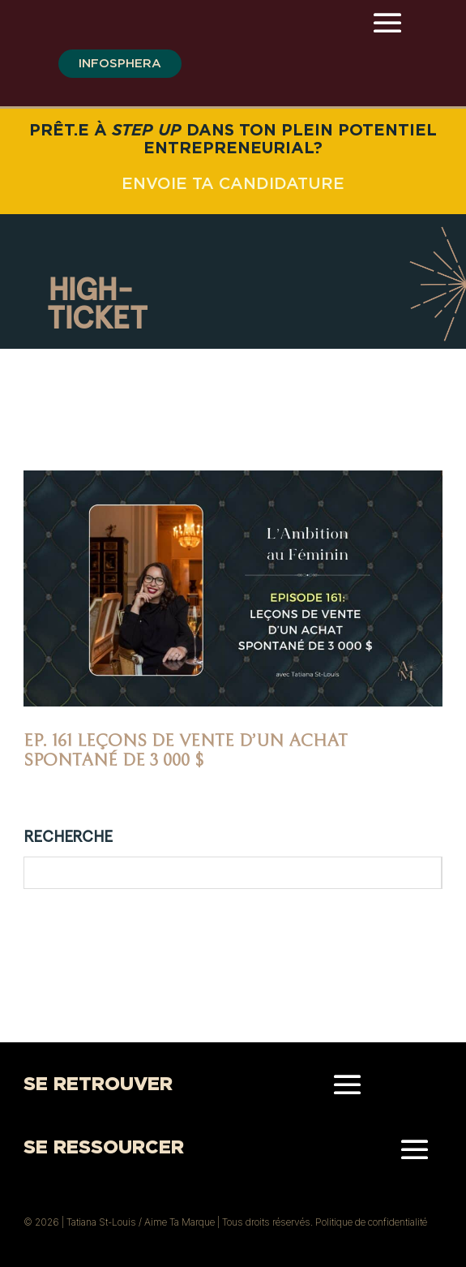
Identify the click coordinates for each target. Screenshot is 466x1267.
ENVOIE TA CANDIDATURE (233, 183)
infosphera (120, 63)
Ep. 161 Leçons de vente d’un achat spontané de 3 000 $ (186, 751)
